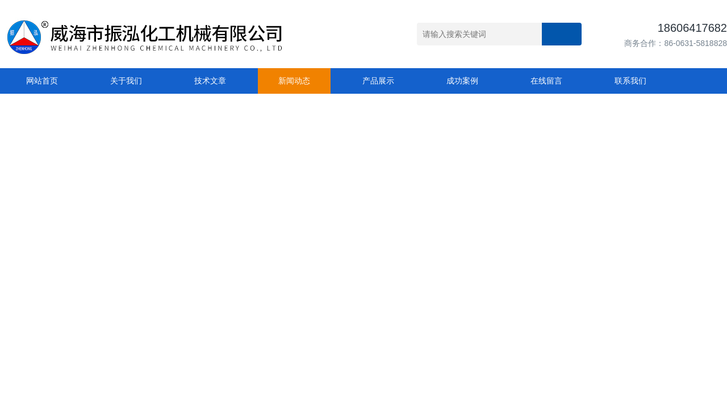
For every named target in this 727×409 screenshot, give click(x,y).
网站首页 (42, 80)
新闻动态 (294, 80)
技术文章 (210, 80)
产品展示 (378, 80)
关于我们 (126, 80)
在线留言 (546, 80)
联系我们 (630, 80)
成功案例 (462, 80)
